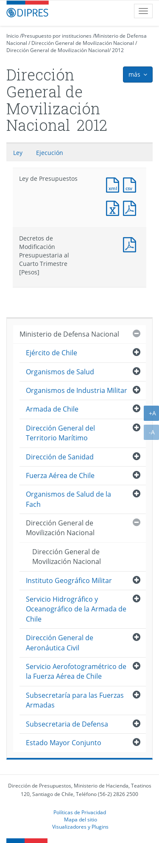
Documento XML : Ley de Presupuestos (114, 183)
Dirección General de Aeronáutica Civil (59, 642)
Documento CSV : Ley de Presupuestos (131, 183)
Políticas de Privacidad (79, 812)
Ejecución (49, 153)
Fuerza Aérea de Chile (60, 475)
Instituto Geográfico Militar (69, 580)
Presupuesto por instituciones (57, 35)
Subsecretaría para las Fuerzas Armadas (75, 700)
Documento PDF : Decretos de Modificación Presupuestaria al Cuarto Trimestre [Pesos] (131, 243)
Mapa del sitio (80, 819)
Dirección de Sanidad (60, 457)
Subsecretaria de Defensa (67, 724)
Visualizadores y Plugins (80, 826)
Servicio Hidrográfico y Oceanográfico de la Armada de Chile (76, 609)
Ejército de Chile (51, 352)
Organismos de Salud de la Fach (68, 499)
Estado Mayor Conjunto (63, 742)
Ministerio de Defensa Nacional (69, 334)
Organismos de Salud (60, 371)
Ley (17, 153)
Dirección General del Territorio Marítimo (60, 432)
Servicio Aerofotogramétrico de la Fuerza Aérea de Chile (76, 671)
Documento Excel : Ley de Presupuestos (114, 207)
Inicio (12, 35)
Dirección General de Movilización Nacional (82, 43)
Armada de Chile (52, 409)
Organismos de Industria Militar (76, 390)
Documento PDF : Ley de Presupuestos (131, 207)
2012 (118, 50)
